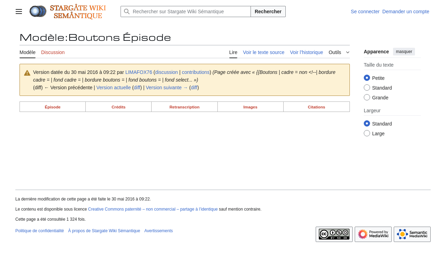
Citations (316, 107)
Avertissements (158, 230)
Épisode (52, 107)
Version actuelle (114, 87)
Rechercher (268, 11)
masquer (404, 51)
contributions (195, 72)
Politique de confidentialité (39, 230)
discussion (166, 72)
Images (250, 107)
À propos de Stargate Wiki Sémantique (104, 230)
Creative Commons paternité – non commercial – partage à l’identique (153, 209)
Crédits (118, 107)
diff (137, 87)
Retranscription (184, 107)
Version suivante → (167, 87)
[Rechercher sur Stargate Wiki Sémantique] (186, 11)
